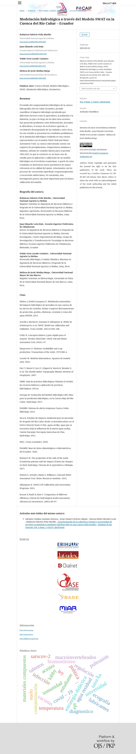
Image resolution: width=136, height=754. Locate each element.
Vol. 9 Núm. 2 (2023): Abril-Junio (52, 10)
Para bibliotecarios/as (29, 638)
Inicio (22, 10)
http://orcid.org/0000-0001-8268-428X (33, 78)
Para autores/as (26, 634)
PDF (86, 34)
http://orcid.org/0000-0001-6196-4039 (33, 42)
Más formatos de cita (91, 88)
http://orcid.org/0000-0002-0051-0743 (33, 66)
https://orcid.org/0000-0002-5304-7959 (33, 54)
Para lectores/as (26, 630)
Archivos (32, 10)
